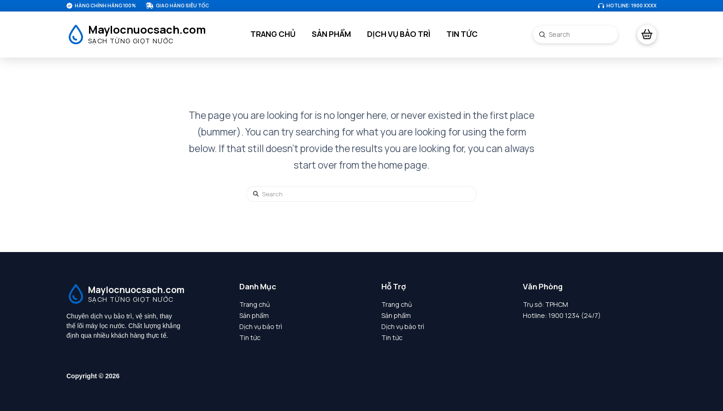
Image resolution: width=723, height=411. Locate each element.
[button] (647, 34)
